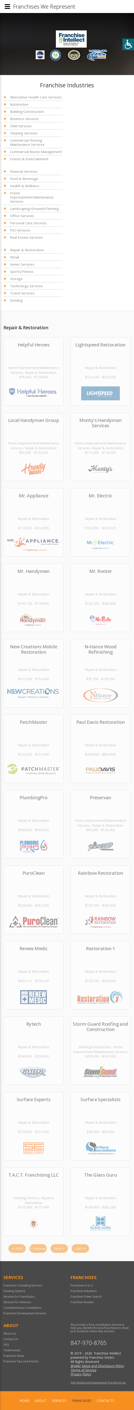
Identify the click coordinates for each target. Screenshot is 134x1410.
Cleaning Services (24, 133)
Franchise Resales (82, 1302)
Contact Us (10, 1339)
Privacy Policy (80, 1374)
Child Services (21, 126)
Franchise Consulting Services (22, 1285)
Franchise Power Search (86, 1297)
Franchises (81, 1400)
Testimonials (11, 1350)
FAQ (6, 1345)
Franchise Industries (83, 1291)
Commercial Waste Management (36, 151)
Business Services (24, 118)
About (40, 1400)
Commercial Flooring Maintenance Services (27, 142)
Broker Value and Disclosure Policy (97, 1366)
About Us (9, 1333)
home (24, 1400)
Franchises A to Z (81, 1285)
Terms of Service (83, 1370)
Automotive (19, 104)
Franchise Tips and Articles (20, 1361)
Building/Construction (27, 111)
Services (59, 1400)
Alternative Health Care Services (36, 97)
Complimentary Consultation (22, 1308)
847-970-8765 (88, 1343)
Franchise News (13, 1356)
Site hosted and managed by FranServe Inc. (98, 1382)
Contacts (105, 1400)
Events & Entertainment (29, 159)
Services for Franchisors (19, 1297)
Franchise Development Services (24, 1313)
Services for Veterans (17, 1302)
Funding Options (14, 1291)
